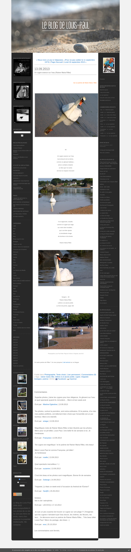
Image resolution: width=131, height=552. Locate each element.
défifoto (15, 254)
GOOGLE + (16, 178)
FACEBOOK (16, 170)
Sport (14, 317)
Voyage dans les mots (106, 522)
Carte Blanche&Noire (18, 145)
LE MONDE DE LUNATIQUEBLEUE (105, 419)
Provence (15, 314)
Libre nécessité (104, 437)
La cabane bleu (104, 213)
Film (14, 260)
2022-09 (15, 342)
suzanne (46, 469)
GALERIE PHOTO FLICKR (20, 175)
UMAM (102, 297)
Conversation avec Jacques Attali (109, 181)
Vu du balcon (103, 303)
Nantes (15, 291)
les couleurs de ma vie (106, 245)
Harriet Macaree (104, 368)
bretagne (38, 379)
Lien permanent (73, 375)
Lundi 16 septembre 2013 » (75, 62)
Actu (14, 228)
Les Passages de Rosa (106, 430)
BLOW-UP (102, 174)
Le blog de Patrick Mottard (107, 234)
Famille (15, 257)
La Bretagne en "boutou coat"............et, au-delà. (106, 387)
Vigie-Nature (103, 300)
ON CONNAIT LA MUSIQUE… (108, 474)
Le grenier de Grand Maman (107, 413)
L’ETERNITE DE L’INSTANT (107, 440)
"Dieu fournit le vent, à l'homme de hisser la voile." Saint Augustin (109, 162)
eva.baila (102, 194)
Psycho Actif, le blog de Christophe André (106, 286)
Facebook (61, 379)
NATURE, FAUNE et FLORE (107, 463)
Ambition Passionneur (106, 320)
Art (14, 231)
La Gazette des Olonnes (106, 218)
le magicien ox (103, 240)
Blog (14, 236)
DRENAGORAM (104, 353)
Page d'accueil (57, 62)
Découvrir (15, 252)
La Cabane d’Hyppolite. (19, 399)
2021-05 (15, 352)
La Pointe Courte (17, 386)
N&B (14, 288)
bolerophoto (103, 328)
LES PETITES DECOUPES (107, 435)
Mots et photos (17, 283)
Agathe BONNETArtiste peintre (108, 315)
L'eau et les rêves (104, 92)
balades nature (104, 325)
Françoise (103, 120)
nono (101, 270)
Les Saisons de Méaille (19, 270)
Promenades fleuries (18, 312)
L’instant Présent (17, 148)
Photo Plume (103, 484)
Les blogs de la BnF (105, 243)
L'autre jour (103, 379)
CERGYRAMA (104, 336)
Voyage (15, 325)
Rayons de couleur (105, 490)
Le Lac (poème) (104, 95)
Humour (15, 265)
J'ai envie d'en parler (105, 202)
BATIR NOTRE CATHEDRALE (21, 202)
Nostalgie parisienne (105, 100)
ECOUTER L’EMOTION (106, 355)
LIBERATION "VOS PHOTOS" (21, 181)
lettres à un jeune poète (64, 377)
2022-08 (15, 345)
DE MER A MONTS (18, 216)
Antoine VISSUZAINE (105, 166)
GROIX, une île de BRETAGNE (108, 366)
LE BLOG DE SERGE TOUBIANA (106, 237)
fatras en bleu (103, 363)
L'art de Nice (103, 207)
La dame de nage (104, 390)
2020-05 (15, 363)
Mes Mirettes (103, 456)
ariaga (45, 421)
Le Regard (102, 424)
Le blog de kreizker (105, 405)
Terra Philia (103, 500)
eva (101, 109)
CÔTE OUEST (104, 345)
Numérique (16, 299)
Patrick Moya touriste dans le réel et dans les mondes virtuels (109, 276)
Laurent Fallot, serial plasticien (108, 397)
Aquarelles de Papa (18, 453)
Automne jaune (104, 89)
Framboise (103, 129)
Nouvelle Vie (16, 296)
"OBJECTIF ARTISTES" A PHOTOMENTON (20, 199)
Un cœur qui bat (104, 505)
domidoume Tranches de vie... (108, 350)
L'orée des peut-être (105, 384)
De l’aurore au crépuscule (106, 347)
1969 (14, 226)
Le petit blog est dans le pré (107, 422)
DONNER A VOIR (104, 189)
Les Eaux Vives (104, 427)
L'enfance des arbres (105, 210)
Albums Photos (18, 372)
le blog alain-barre (104, 224)
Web (14, 330)
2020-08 (15, 360)
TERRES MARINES (18, 208)
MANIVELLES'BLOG (105, 450)
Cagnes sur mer (17, 244)
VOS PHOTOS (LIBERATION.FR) (18, 188)
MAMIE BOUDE (104, 448)
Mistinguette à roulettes (106, 262)
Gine (101, 124)
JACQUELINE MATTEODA (107, 376)
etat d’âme (102, 358)
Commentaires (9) (88, 375)
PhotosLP (15, 154)
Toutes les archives (18, 366)
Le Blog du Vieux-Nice (106, 407)
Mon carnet (103, 461)
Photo (14, 301)
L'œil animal (66, 362)
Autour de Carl (104, 171)
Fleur (14, 262)
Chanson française (105, 338)
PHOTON (102, 279)
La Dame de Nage (105, 215)
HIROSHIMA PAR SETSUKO (21, 211)
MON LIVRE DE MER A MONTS (21, 280)
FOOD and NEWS (105, 200)
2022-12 (15, 339)
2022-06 (15, 350)
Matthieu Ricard (104, 257)
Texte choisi (16, 320)
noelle (101, 112)
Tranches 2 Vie (104, 503)
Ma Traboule (103, 443)
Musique (15, 286)
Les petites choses (105, 432)
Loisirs (15, 275)
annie (101, 115)
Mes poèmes (16, 278)
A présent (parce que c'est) (107, 312)
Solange (46, 480)
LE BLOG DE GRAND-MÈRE (108, 402)
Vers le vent (103, 510)
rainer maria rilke (47, 377)
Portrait (15, 309)
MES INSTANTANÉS (105, 260)
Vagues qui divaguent (105, 508)
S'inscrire (22, 479)
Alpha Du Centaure (105, 317)
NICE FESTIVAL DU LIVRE (107, 267)
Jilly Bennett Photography (106, 205)
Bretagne (15, 241)
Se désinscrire (22, 482)
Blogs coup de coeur (18, 239)
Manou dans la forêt (105, 254)
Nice (14, 293)
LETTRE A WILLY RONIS (20, 214)
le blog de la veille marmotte (107, 231)
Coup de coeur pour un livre (107, 97)
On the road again (104, 273)
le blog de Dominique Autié (107, 150)
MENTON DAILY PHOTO (106, 453)
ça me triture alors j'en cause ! (108, 330)
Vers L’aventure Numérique (107, 513)
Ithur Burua (103, 373)
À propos (102, 79)
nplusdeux (102, 469)
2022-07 (15, 347)
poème (45, 379)
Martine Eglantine (50, 404)
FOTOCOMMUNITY (18, 173)
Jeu (14, 267)
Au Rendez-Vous (104, 323)
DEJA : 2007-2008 (105, 187)
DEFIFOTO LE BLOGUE (19, 168)
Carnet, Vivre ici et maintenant (21, 246)
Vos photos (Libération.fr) (106, 516)
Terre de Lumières (105, 152)
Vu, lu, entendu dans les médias (21, 327)
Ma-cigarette (103, 445)
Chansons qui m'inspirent (20, 249)
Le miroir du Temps (105, 415)
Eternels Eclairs (104, 360)
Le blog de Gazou (104, 400)
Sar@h (102, 492)
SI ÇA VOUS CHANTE (106, 495)
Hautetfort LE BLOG (105, 371)
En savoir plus (100, 550)
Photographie (16, 304)
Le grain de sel (104, 410)
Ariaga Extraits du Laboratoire (108, 168)
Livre (14, 273)
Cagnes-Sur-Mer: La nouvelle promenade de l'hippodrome (21, 439)
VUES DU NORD (104, 525)
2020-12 (15, 358)
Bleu (14, 233)
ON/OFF (102, 477)
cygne (77, 377)
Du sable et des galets (106, 192)
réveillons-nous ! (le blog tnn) (107, 290)
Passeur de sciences (105, 479)
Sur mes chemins (104, 497)
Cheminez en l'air (104, 179)
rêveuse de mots (104, 292)
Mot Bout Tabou (104, 265)
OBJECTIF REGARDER (106, 471)
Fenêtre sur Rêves (105, 197)
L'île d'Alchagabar (104, 381)
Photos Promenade (105, 487)
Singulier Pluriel (104, 295)
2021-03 (15, 355)
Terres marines (17, 412)
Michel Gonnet (104, 458)
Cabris (15, 466)
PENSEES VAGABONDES (107, 482)
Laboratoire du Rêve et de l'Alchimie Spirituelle (107, 221)
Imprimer (72, 379)
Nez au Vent (103, 466)
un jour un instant (17, 322)
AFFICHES (16, 425)
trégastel (84, 377)
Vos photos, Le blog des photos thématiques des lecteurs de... (108, 519)
